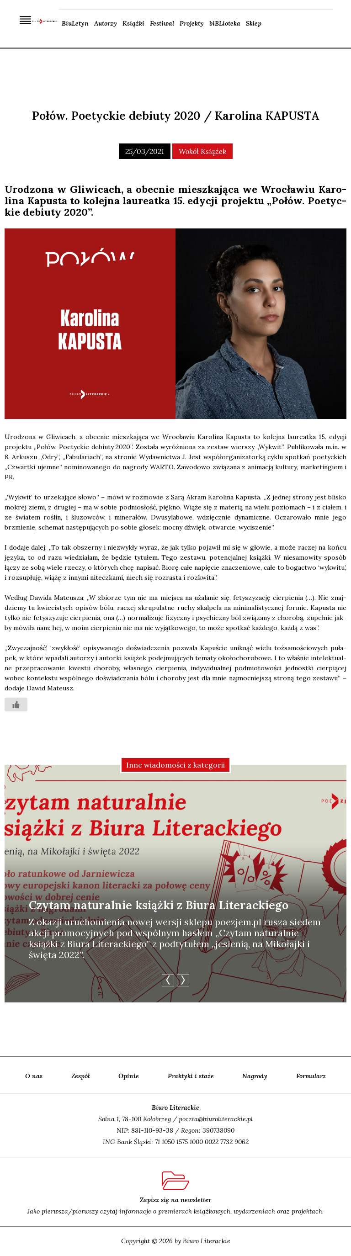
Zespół (80, 1076)
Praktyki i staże (191, 1076)
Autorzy (105, 23)
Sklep (253, 23)
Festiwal (162, 23)
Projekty (192, 23)
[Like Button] (16, 704)
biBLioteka (224, 23)
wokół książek (202, 151)
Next (183, 980)
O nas (34, 1076)
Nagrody (254, 1076)
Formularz (311, 1076)
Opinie (128, 1076)
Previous (168, 980)
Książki (133, 23)
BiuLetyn (75, 23)
